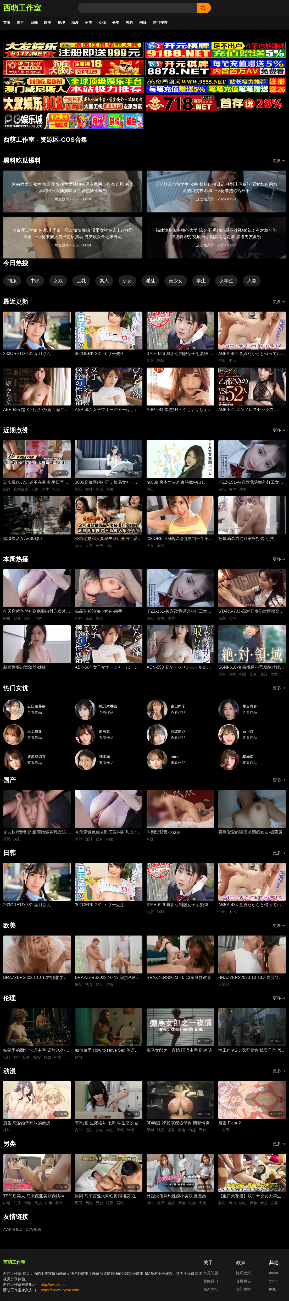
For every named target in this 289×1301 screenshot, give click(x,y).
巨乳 (81, 280)
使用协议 (243, 1281)
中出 (35, 280)
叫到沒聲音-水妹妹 (164, 832)
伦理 (61, 22)
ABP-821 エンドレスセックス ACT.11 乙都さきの (246, 410)
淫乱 (150, 280)
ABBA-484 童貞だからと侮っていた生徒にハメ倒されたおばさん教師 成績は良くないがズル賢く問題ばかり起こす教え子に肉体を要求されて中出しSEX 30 (251, 354)
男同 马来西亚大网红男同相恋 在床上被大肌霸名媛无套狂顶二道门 (107, 1196)
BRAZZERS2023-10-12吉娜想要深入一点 (35, 978)
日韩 (34, 22)
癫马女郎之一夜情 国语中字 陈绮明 (179, 1050)
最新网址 (210, 1289)
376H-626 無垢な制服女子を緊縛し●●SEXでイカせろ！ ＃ (179, 354)
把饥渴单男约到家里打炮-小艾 (246, 538)
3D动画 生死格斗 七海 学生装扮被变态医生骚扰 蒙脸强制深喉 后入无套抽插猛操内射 (108, 1123)
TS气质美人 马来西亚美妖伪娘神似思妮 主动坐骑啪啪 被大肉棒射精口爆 (35, 1196)
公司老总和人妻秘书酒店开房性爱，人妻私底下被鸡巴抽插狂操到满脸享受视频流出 (108, 539)
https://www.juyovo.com (60, 1290)
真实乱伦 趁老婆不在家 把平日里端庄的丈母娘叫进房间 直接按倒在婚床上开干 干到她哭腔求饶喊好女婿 (35, 483)
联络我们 (210, 1281)
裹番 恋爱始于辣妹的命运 (26, 1123)
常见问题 (210, 1273)
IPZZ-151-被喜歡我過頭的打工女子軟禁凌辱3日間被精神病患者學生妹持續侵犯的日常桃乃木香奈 (251, 483)
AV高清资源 (13, 1229)
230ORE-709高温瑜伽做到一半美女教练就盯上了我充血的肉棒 (180, 539)
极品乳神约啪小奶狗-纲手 (98, 611)
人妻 (252, 280)
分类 (115, 22)
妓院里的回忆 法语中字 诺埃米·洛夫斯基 (36, 1051)
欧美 (47, 22)
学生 (201, 280)
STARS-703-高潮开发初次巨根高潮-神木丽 (251, 612)
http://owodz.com (55, 1284)
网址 (143, 22)
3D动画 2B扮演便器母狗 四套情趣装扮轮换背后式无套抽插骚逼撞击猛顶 (180, 1123)
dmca (273, 1273)
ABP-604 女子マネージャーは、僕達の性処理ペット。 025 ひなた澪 (107, 410)
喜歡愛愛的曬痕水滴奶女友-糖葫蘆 (250, 832)
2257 (273, 1281)
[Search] (137, 8)
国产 (20, 22)
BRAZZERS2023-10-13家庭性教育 (179, 977)
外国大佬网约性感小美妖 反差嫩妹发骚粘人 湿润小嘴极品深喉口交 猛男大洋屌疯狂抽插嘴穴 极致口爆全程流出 (179, 1196)
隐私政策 (243, 1273)
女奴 (58, 280)
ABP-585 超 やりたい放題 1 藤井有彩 (36, 410)
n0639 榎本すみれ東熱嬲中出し (176, 482)
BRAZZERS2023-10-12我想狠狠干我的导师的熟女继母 (107, 978)
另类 (88, 22)
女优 (102, 22)
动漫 (75, 22)
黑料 (129, 22)
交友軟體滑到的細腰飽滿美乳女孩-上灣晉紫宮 (35, 832)
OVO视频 (33, 1229)
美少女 (176, 280)
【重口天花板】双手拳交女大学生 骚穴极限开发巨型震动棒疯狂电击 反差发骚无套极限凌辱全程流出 (249, 1196)
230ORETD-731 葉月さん (27, 353)
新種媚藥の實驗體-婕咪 (24, 667)
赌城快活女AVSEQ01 (23, 538)
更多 (279, 160)
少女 (127, 280)
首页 (6, 22)
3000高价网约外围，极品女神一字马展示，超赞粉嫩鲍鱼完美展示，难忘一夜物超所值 (108, 483)
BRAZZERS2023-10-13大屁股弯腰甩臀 (250, 978)
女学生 (226, 280)
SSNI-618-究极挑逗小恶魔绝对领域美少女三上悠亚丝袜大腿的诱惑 (251, 668)
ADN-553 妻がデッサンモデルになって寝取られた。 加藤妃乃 (179, 668)
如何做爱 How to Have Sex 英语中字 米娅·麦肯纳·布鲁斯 (107, 1051)
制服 (12, 280)
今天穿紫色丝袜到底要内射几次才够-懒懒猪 (34, 612)
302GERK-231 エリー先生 (99, 353)
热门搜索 (160, 22)
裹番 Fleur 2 (229, 1123)
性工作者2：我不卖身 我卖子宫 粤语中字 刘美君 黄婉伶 (252, 1051)
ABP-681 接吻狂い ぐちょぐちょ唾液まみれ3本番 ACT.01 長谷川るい (179, 410)
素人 (104, 280)
